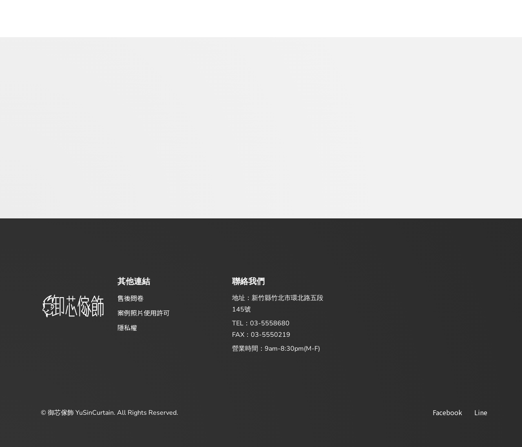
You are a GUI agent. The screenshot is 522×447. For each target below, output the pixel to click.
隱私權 (127, 327)
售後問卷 (130, 298)
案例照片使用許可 (143, 313)
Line (480, 412)
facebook (447, 412)
